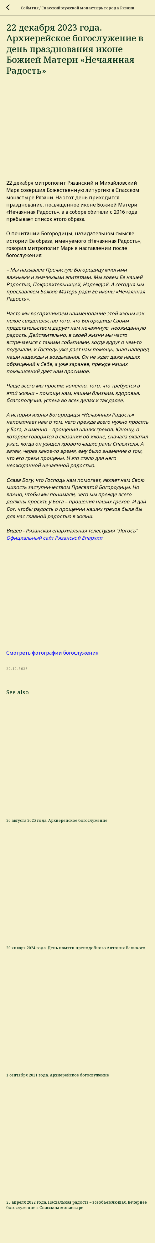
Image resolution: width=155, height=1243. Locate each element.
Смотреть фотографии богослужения (52, 652)
